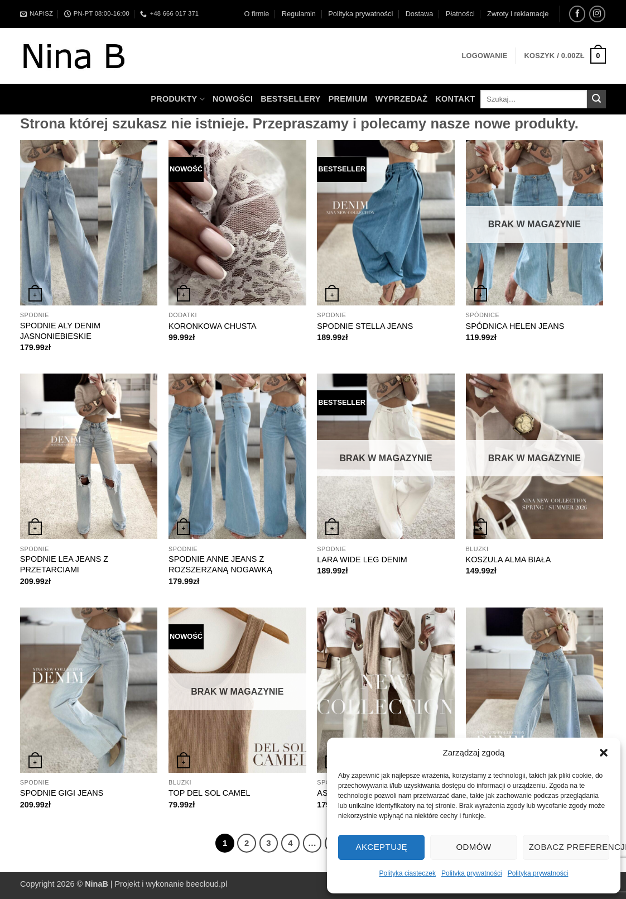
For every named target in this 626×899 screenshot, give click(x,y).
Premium (348, 98)
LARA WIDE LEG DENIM (362, 559)
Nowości (233, 98)
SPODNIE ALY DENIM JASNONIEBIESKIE (60, 331)
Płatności (460, 13)
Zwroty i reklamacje (517, 13)
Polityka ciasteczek (407, 873)
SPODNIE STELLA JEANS (365, 326)
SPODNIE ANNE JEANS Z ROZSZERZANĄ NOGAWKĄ (220, 564)
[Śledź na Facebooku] (577, 14)
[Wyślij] (596, 99)
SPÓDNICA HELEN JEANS (515, 326)
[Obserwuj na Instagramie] (597, 14)
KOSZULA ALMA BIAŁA (508, 559)
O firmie (256, 13)
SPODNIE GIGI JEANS (62, 792)
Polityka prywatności (471, 873)
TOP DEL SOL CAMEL (209, 792)
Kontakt (455, 98)
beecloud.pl (207, 883)
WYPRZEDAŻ (401, 98)
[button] (603, 752)
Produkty (178, 99)
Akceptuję (381, 847)
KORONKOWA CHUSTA (212, 326)
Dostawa (420, 13)
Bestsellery (290, 98)
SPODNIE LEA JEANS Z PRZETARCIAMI (64, 564)
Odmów (473, 847)
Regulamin (299, 13)
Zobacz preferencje (569, 847)
